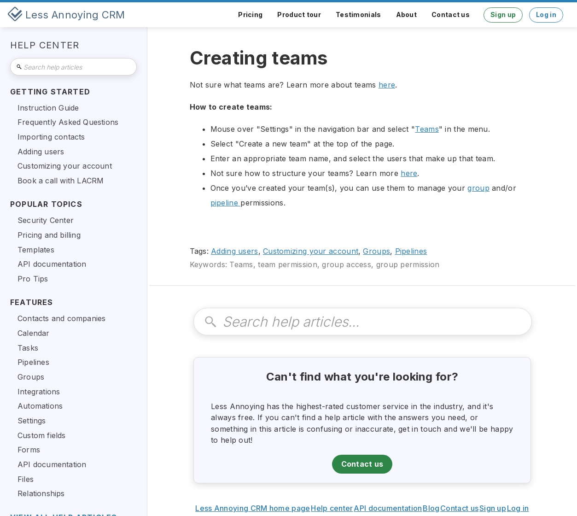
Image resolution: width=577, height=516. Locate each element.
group (478, 188)
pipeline (225, 202)
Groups (376, 251)
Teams (427, 129)
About (406, 14)
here (387, 84)
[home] (66, 14)
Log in (546, 14)
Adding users (234, 251)
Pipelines (411, 251)
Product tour (299, 14)
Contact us (450, 14)
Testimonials (358, 14)
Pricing (250, 14)
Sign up (503, 14)
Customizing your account (310, 251)
